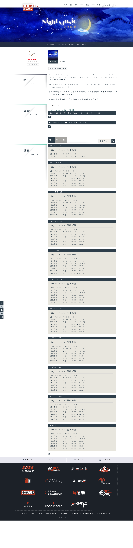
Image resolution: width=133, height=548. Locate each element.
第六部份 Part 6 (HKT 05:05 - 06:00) (68, 186)
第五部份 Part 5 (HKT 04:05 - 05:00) (68, 183)
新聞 (75, 6)
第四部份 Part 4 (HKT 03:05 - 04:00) (68, 181)
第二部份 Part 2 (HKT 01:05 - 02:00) (67, 156)
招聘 (33, 514)
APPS (92, 6)
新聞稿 (25, 514)
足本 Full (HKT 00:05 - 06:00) (65, 171)
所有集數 (53, 62)
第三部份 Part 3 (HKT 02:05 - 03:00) (68, 178)
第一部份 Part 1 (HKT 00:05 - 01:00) (67, 154)
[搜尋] (116, 4)
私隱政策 (76, 514)
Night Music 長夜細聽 (61, 110)
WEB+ (81, 6)
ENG (106, 5)
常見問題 (65, 514)
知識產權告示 (52, 514)
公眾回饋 (107, 460)
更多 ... (50, 454)
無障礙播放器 (88, 514)
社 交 (55, 459)
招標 (41, 514)
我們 (98, 6)
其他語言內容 (103, 514)
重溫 (87, 6)
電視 (65, 6)
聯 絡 (81, 459)
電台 (70, 6)
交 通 (30, 459)
